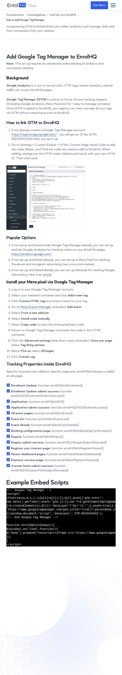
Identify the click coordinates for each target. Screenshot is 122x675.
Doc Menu (99, 5)
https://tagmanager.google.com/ (34, 134)
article (47, 274)
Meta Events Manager (35, 307)
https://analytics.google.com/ (31, 254)
